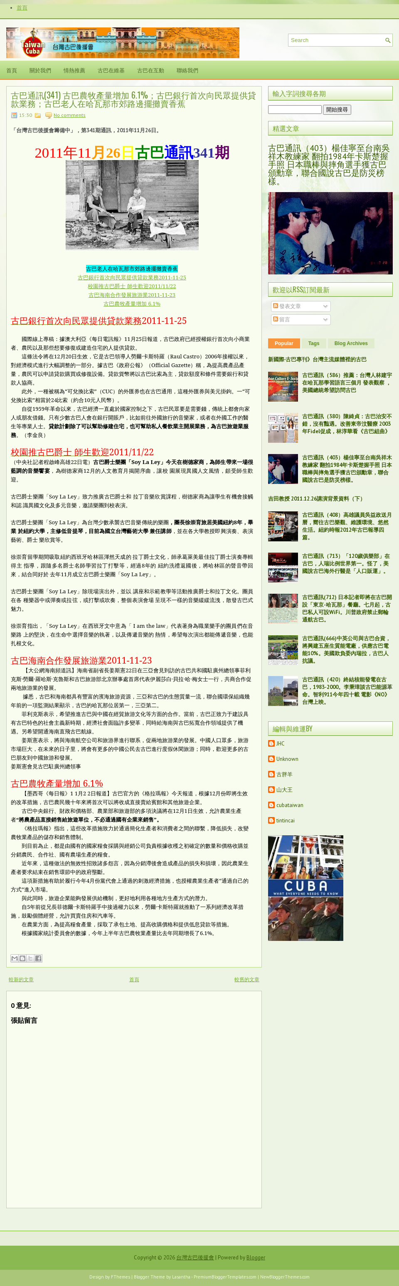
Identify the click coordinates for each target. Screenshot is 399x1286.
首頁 (22, 7)
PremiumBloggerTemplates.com (225, 1277)
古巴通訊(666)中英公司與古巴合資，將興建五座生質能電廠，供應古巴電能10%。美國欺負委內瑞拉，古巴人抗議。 (346, 649)
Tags (314, 343)
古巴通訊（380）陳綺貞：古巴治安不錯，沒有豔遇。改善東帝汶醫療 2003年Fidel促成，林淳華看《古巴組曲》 (347, 424)
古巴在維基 (111, 70)
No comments (70, 115)
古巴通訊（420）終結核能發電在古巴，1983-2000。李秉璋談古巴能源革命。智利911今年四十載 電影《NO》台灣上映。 (347, 691)
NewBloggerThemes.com (285, 1277)
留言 (281, 319)
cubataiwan (289, 805)
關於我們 (40, 70)
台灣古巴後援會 (195, 1257)
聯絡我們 (187, 70)
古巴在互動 (150, 70)
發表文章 (287, 306)
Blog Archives (351, 343)
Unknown (287, 759)
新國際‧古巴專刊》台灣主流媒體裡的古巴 (317, 359)
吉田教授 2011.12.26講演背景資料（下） (316, 498)
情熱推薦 (74, 70)
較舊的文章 (246, 979)
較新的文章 (21, 979)
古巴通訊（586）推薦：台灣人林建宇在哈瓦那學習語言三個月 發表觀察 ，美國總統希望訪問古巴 (347, 383)
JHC (280, 743)
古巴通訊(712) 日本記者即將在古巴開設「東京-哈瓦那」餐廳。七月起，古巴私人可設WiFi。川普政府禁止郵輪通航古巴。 (347, 608)
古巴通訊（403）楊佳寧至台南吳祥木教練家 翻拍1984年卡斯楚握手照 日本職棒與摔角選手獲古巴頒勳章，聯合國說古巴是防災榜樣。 (329, 165)
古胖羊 (284, 774)
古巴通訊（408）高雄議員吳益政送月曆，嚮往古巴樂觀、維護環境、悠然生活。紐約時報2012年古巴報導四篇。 (347, 526)
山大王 (284, 789)
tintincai (285, 820)
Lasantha (181, 1277)
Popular (284, 343)
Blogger (255, 1257)
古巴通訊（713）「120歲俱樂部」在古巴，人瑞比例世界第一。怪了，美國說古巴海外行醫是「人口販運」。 (346, 564)
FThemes (120, 1277)
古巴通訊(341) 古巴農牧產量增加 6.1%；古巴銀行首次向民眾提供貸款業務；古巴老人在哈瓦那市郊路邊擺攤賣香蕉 (133, 99)
